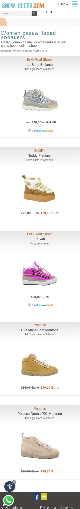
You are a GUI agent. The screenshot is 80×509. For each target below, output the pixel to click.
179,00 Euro (49, 213)
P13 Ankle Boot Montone (39, 330)
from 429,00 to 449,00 (39, 122)
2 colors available (40, 130)
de (51, 12)
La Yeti (40, 239)
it (47, 12)
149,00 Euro (49, 387)
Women (16, 51)
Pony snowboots (39, 243)
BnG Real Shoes (39, 59)
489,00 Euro (40, 297)
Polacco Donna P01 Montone (39, 414)
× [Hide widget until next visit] (14, 482)
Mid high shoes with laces (39, 69)
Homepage (5, 51)
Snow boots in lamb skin (40, 159)
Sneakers (27, 51)
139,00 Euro (49, 471)
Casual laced (41, 51)
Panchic (40, 325)
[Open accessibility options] (9, 486)
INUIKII (39, 150)
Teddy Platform (39, 155)
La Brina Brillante (40, 65)
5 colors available (40, 305)
